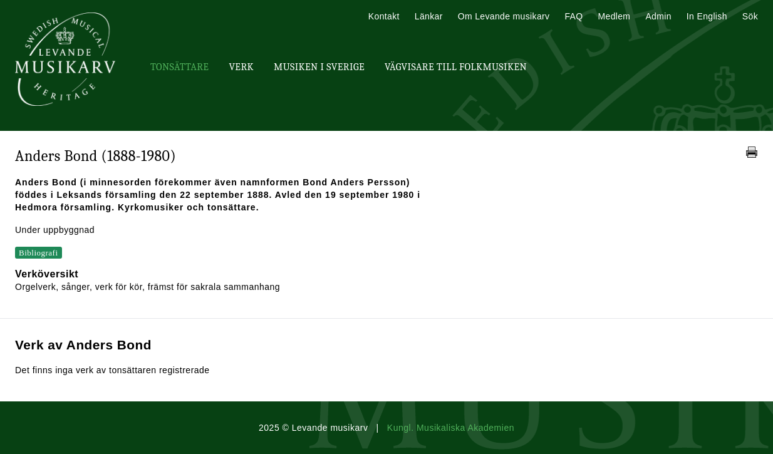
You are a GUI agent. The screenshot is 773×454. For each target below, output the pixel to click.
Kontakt (384, 16)
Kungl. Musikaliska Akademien (450, 428)
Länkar (429, 16)
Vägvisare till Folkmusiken (456, 67)
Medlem (614, 16)
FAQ (573, 16)
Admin (658, 16)
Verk (241, 67)
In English (707, 16)
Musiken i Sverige (319, 67)
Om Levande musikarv (504, 16)
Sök (750, 16)
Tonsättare (179, 67)
